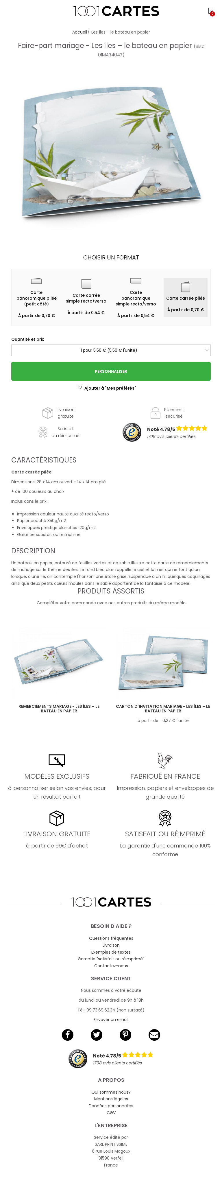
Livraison (111, 945)
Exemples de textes (111, 952)
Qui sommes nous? (111, 1092)
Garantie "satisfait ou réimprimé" (111, 959)
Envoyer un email (111, 1019)
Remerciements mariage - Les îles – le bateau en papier (58, 708)
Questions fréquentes (111, 938)
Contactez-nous (111, 966)
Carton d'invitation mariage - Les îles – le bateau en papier (163, 708)
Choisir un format (111, 257)
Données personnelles (111, 1106)
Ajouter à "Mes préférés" (106, 388)
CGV (111, 1113)
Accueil (79, 32)
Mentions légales (111, 1099)
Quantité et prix (27, 339)
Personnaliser (111, 371)
